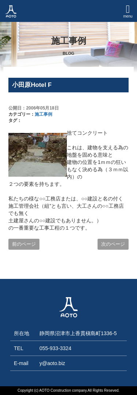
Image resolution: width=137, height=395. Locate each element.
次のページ (113, 244)
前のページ (24, 244)
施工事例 (43, 114)
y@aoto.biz (52, 363)
